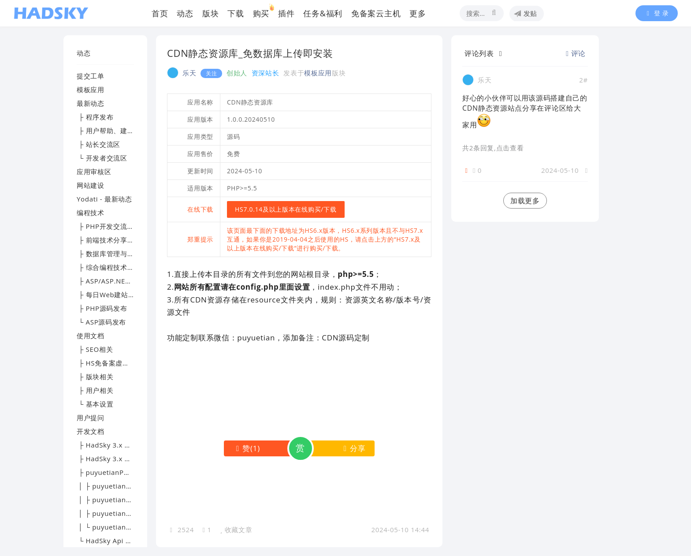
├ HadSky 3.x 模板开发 (114, 444)
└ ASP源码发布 (101, 321)
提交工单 (90, 75)
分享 (352, 448)
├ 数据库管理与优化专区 (116, 253)
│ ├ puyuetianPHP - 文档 (118, 499)
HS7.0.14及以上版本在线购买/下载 (286, 209)
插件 (286, 13)
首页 (160, 13)
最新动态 (90, 103)
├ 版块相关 (95, 376)
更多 (417, 13)
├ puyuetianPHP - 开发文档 (122, 472)
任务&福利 (322, 13)
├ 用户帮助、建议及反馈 (116, 130)
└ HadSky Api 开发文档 (115, 540)
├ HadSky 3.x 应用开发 (114, 458)
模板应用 (90, 89)
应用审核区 (94, 171)
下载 (235, 13)
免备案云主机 (376, 13)
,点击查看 (509, 147)
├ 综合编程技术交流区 (112, 267)
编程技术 (90, 212)
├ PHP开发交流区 (105, 226)
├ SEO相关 (95, 349)
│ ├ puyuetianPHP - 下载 (118, 485)
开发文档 (90, 431)
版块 (210, 13)
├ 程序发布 (95, 116)
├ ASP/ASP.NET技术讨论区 (120, 280)
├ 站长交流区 (98, 144)
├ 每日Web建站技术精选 (116, 294)
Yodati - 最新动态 (104, 198)
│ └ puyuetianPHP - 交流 (118, 526)
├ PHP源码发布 (102, 308)
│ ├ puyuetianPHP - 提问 (118, 513)
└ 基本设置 (95, 403)
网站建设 (90, 185)
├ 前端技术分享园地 (109, 239)
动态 (185, 13)
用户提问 (90, 417)
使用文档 (90, 335)
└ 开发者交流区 (102, 157)
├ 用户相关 (95, 390)
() (246, 448)
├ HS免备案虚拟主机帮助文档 (124, 362)
